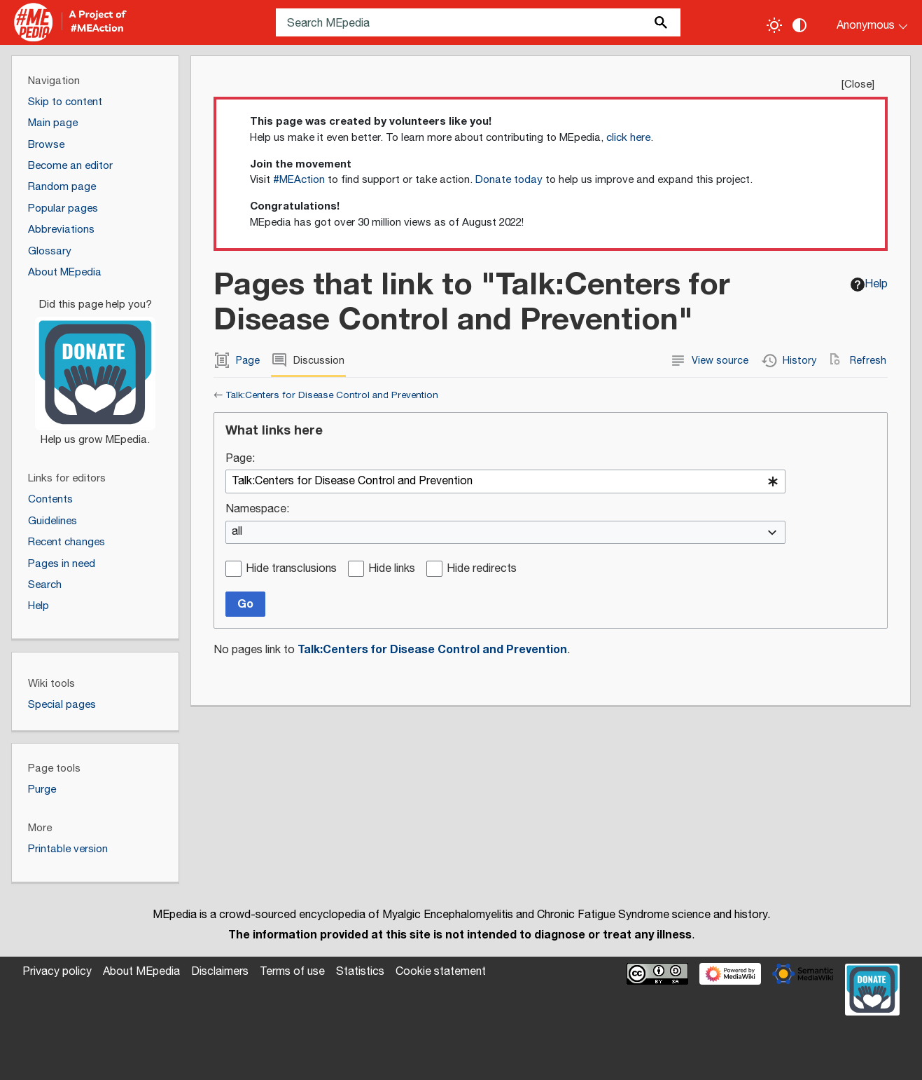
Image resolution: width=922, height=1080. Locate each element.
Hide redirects (482, 569)
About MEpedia (141, 971)
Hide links (391, 569)
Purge (42, 789)
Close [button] (858, 84)
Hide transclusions (291, 569)
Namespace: (257, 510)
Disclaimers (220, 971)
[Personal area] (863, 22)
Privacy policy (57, 971)
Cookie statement (441, 971)
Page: (240, 459)
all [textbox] (237, 532)
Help (869, 284)
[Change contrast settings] (799, 25)
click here (628, 138)
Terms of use (292, 971)
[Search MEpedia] (478, 22)
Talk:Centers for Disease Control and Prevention (331, 395)
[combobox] (505, 481)
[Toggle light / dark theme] (774, 25)
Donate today (509, 180)
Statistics (360, 971)
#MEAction (299, 180)
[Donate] (95, 366)
